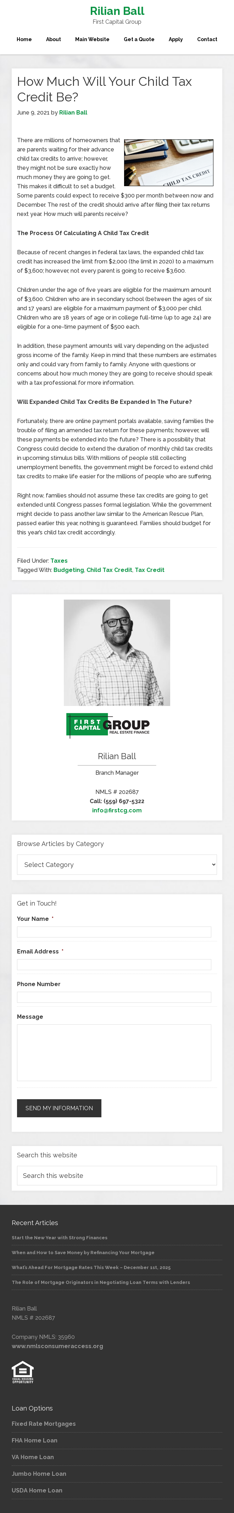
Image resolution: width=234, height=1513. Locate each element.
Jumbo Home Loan (39, 1473)
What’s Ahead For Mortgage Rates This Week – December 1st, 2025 (91, 1267)
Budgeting (69, 570)
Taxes (59, 560)
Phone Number (39, 984)
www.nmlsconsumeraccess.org (57, 1346)
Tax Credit (150, 570)
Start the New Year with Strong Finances (59, 1237)
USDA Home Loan (37, 1490)
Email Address (40, 951)
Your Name (35, 919)
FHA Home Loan (34, 1440)
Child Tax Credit (109, 570)
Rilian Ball (117, 10)
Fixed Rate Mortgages (44, 1423)
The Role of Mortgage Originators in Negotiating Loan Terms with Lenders (101, 1282)
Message (30, 1016)
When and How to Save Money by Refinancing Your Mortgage (83, 1252)
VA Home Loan (33, 1457)
